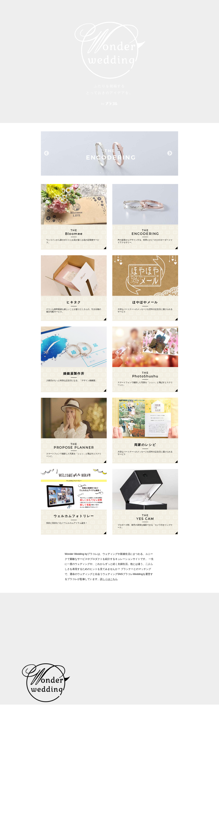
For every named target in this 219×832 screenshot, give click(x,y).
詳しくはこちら (109, 579)
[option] (109, 153)
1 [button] (97, 172)
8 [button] (117, 172)
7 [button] (114, 172)
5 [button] (108, 172)
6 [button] (111, 172)
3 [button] (103, 172)
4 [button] (106, 172)
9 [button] (120, 172)
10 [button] (122, 172)
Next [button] (170, 153)
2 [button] (100, 172)
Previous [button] (46, 153)
